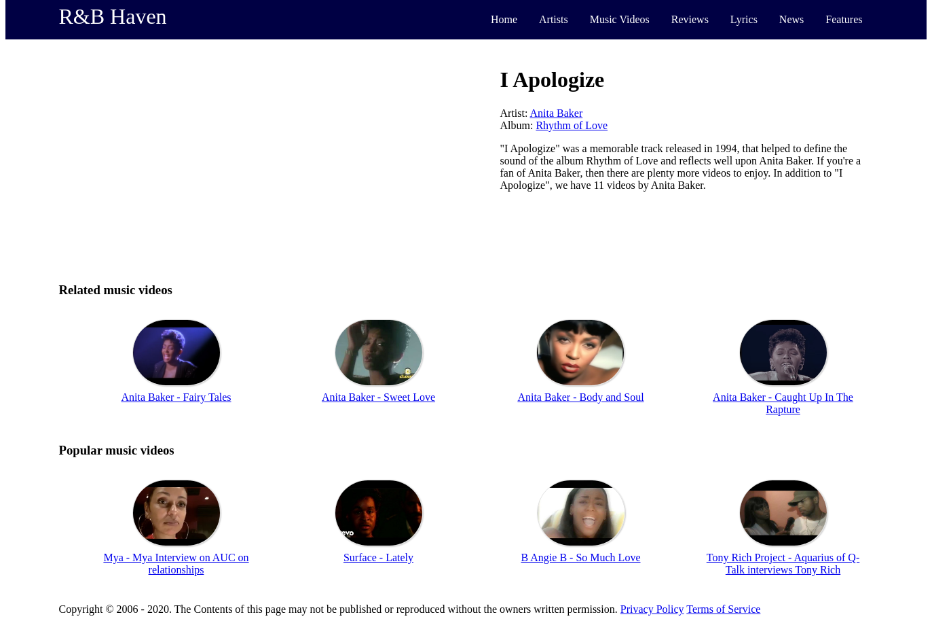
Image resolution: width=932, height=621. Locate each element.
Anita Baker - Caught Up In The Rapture (783, 403)
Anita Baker (556, 113)
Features (843, 19)
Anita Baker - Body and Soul (580, 397)
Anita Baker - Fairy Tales (176, 397)
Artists (553, 19)
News (791, 19)
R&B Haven (113, 16)
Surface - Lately (378, 557)
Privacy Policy (652, 609)
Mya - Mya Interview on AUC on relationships (175, 563)
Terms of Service (723, 609)
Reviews (690, 19)
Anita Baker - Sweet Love (378, 397)
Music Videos (620, 19)
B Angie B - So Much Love (581, 557)
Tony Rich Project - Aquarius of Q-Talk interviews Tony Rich (783, 563)
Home (504, 19)
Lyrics (744, 19)
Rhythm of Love (572, 125)
